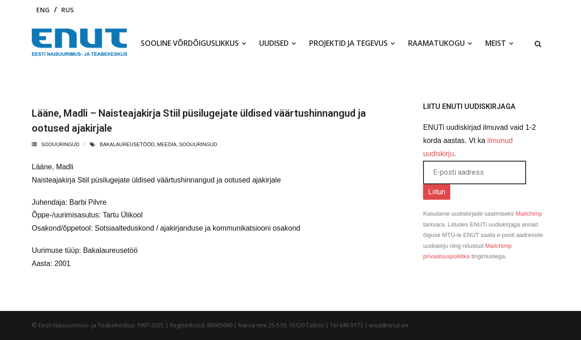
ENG (42, 9)
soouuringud (198, 144)
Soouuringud (60, 144)
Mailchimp (529, 213)
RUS (67, 9)
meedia (166, 144)
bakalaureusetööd (127, 144)
